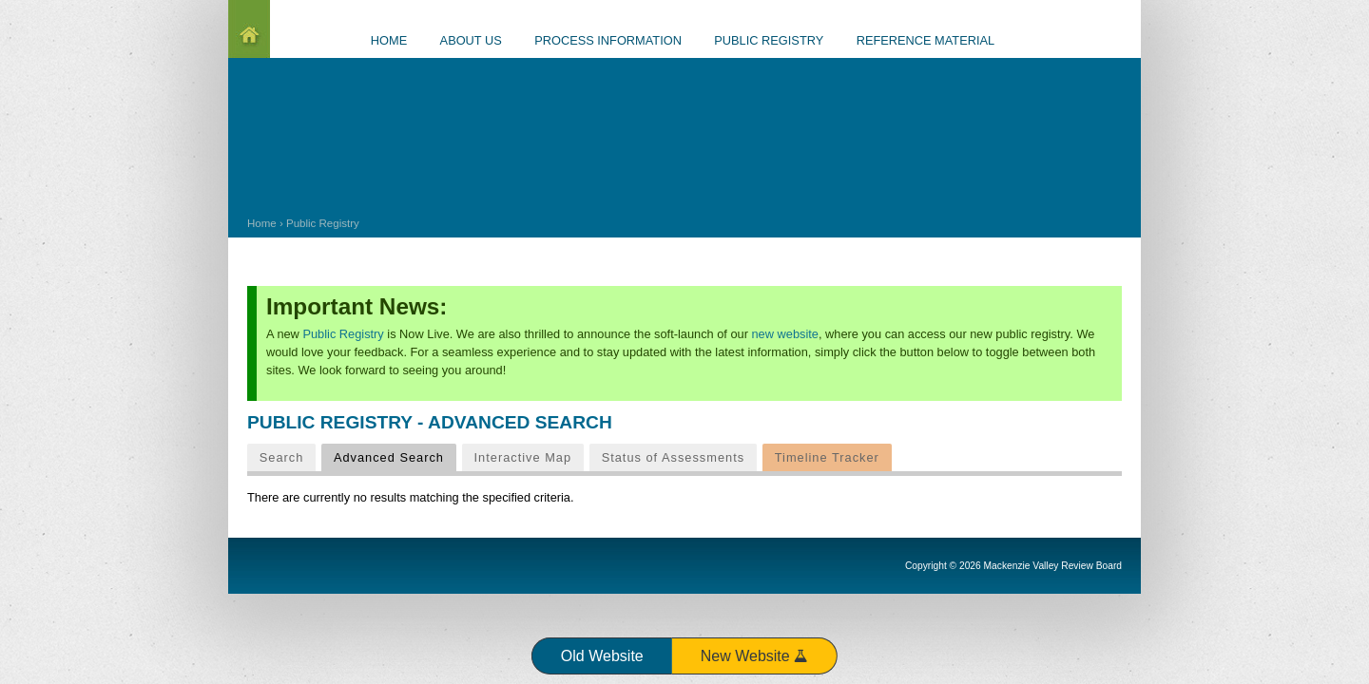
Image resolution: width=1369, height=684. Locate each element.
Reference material (926, 40)
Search (282, 457)
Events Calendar (1084, 41)
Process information (608, 40)
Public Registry (322, 223)
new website (785, 334)
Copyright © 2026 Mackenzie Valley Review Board (1013, 565)
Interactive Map (523, 457)
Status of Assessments (673, 457)
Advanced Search (395, 456)
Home (262, 223)
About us (471, 40)
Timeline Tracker (827, 457)
